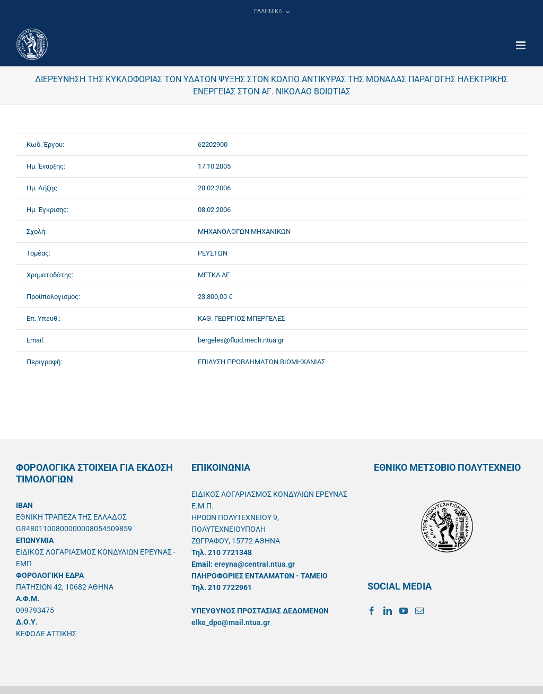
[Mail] (419, 611)
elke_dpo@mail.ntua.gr (230, 622)
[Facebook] (371, 611)
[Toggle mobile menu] (521, 45)
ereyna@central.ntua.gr (254, 564)
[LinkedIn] (387, 611)
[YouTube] (403, 611)
